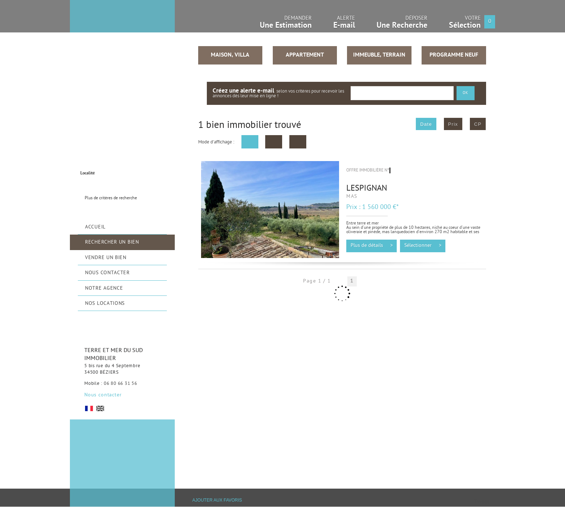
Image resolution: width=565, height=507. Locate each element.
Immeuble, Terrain (379, 55)
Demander (286, 24)
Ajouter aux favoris (217, 500)
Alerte (344, 24)
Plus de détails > (372, 246)
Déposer (402, 24)
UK (100, 408)
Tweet (481, 502)
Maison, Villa (230, 55)
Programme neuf (454, 55)
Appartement (305, 55)
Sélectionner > (422, 246)
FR (89, 408)
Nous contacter (102, 395)
